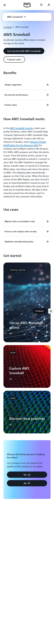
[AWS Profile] (49, 5)
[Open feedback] (50, 311)
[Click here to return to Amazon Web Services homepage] (27, 5)
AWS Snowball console (21, 128)
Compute (7, 27)
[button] (16, 16)
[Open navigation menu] (4, 5)
